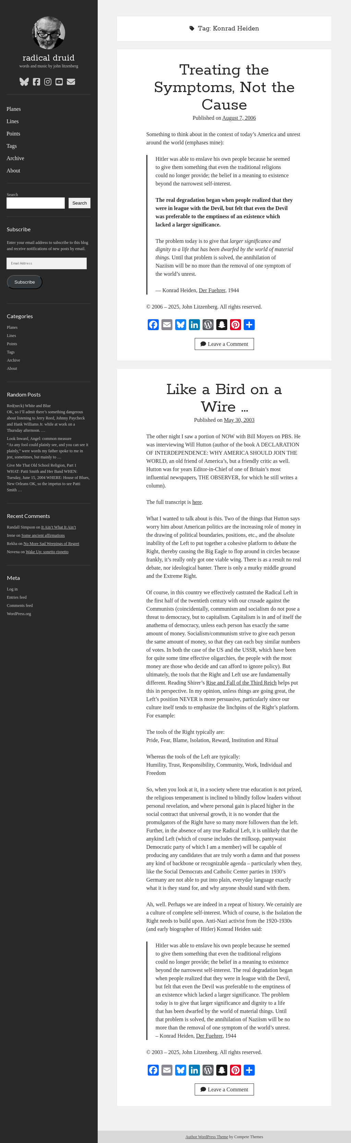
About (13, 170)
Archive (15, 158)
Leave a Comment (224, 344)
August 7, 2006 (239, 118)
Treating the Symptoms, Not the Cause (224, 87)
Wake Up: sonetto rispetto (47, 551)
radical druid (49, 58)
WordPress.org (19, 613)
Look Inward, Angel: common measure (39, 438)
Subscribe (24, 282)
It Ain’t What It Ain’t (58, 527)
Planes (14, 109)
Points (13, 134)
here (197, 502)
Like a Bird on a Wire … (224, 398)
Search (12, 194)
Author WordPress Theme (206, 1136)
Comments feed (20, 605)
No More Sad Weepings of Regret (51, 543)
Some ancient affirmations (43, 535)
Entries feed (17, 597)
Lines (13, 121)
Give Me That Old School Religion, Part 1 (41, 465)
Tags (12, 146)
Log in (12, 589)
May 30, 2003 (239, 420)
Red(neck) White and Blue (29, 405)
